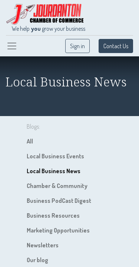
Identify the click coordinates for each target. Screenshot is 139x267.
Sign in (77, 46)
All (30, 141)
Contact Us (115, 46)
